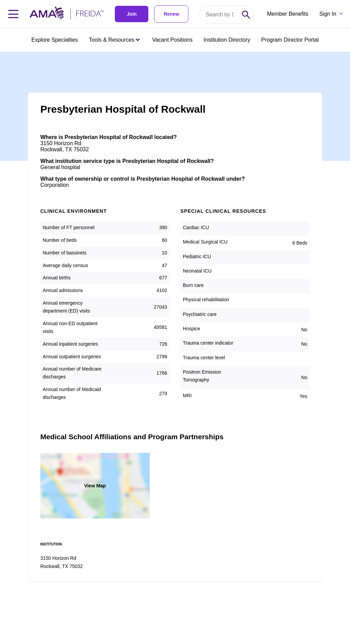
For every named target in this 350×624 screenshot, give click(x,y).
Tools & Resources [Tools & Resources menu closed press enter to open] (114, 40)
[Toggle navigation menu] (13, 14)
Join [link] (132, 14)
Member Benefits (287, 14)
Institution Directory (226, 40)
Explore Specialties (54, 40)
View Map (95, 485)
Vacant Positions (172, 40)
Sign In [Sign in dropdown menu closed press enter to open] (327, 14)
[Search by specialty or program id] (219, 15)
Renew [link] (171, 14)
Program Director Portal (290, 40)
